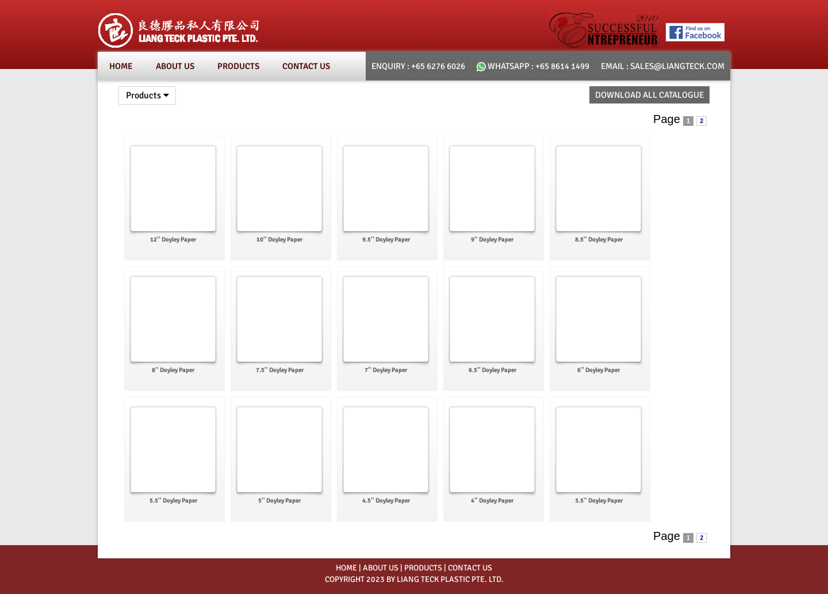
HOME (346, 568)
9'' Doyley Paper (492, 239)
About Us (175, 66)
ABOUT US (380, 568)
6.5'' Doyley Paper (492, 370)
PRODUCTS (423, 568)
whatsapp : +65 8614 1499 (533, 66)
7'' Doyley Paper (386, 370)
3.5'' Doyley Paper (599, 500)
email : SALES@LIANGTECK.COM (662, 66)
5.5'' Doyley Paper (173, 500)
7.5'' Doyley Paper (280, 370)
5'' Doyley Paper (279, 500)
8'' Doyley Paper (173, 370)
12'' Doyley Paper (173, 239)
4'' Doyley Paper (492, 500)
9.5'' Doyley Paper (386, 239)
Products (238, 66)
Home (121, 66)
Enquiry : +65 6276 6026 (418, 66)
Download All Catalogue (649, 95)
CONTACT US (470, 568)
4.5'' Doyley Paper (386, 500)
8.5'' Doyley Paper (599, 239)
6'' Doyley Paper (598, 370)
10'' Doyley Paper (279, 239)
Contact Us (306, 66)
